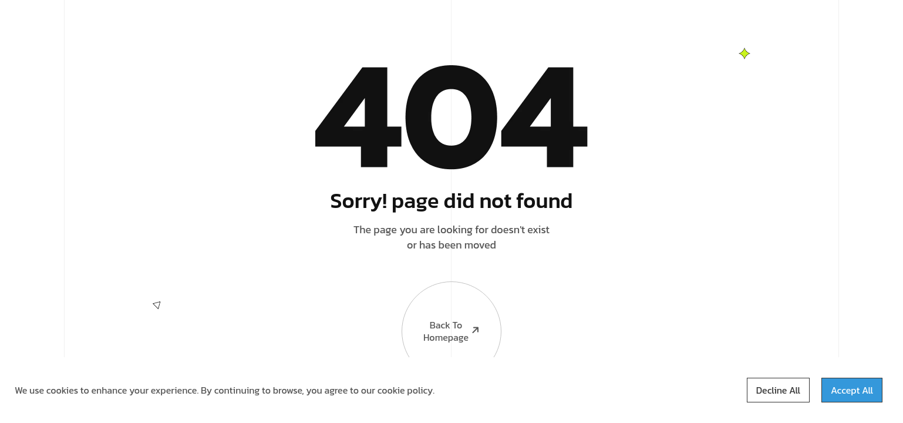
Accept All (852, 390)
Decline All (778, 390)
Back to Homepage (441, 312)
